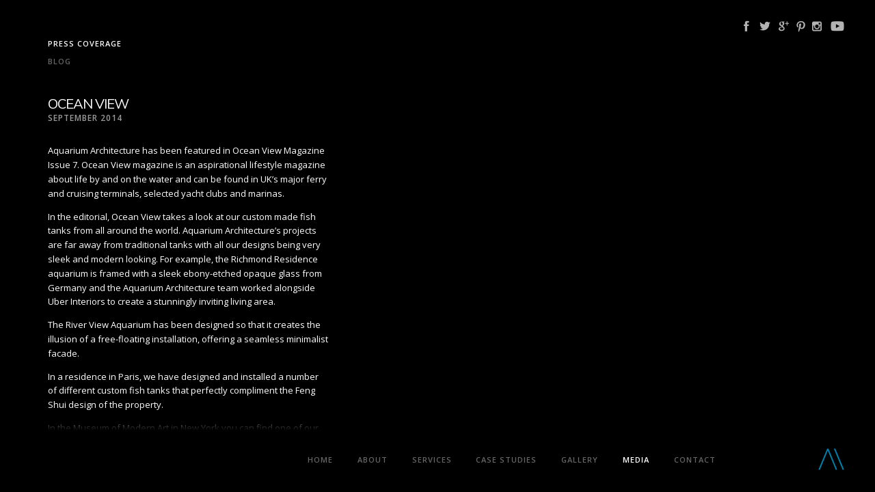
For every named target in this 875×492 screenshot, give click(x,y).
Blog (59, 61)
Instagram (817, 26)
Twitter (764, 26)
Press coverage (85, 43)
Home (320, 459)
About (373, 459)
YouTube (837, 26)
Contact (695, 459)
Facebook (746, 26)
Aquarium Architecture (154, 462)
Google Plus (784, 26)
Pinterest (800, 26)
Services (432, 459)
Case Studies (506, 459)
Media (636, 459)
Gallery (579, 459)
